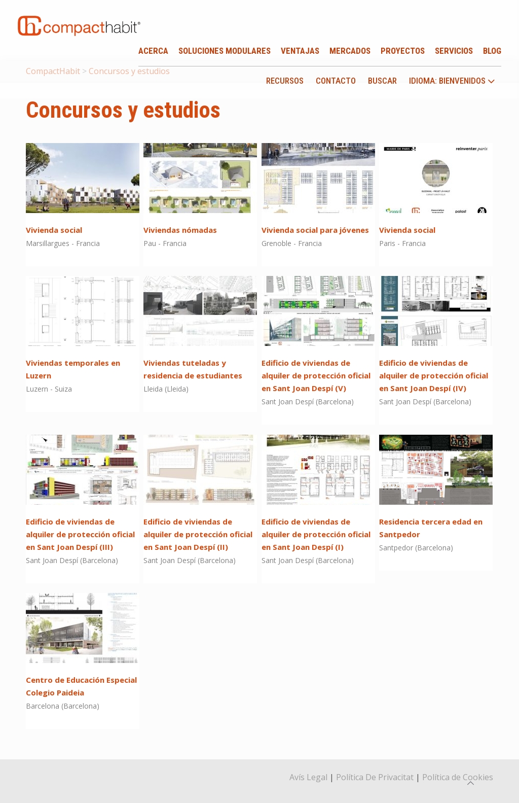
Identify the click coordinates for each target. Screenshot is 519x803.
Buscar (382, 81)
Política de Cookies (457, 777)
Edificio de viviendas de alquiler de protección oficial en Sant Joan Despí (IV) (433, 375)
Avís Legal (308, 777)
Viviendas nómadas (180, 230)
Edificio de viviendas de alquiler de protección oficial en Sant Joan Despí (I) (316, 534)
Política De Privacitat (375, 777)
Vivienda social (54, 230)
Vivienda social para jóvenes (315, 230)
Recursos (285, 81)
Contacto (336, 81)
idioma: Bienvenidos (452, 81)
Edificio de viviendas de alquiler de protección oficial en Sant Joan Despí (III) (80, 534)
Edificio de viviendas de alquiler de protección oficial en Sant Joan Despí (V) (316, 375)
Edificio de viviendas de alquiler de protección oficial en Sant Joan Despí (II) (197, 534)
